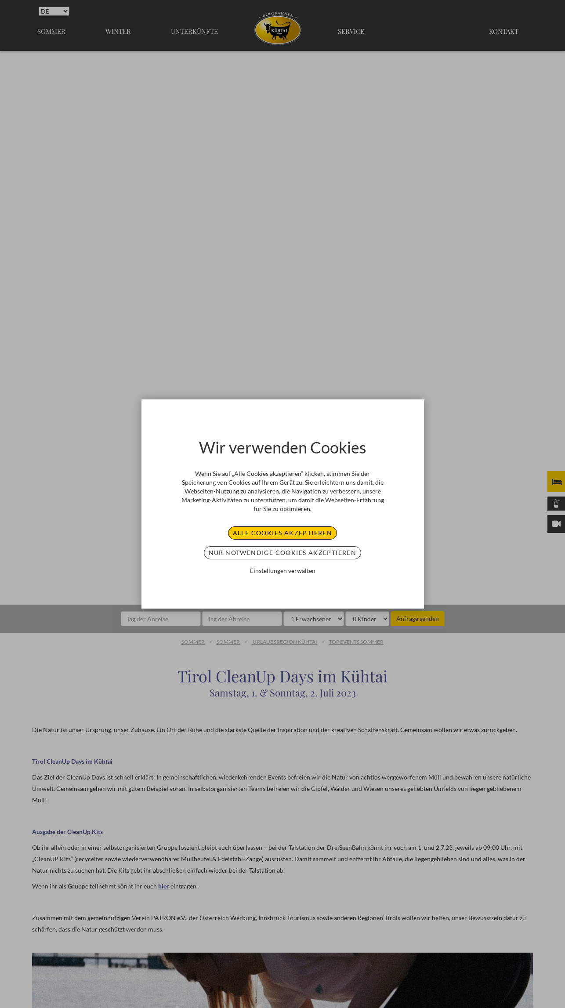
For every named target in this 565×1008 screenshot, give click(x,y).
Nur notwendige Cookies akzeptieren (283, 552)
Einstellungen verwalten (282, 570)
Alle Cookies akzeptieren (283, 533)
